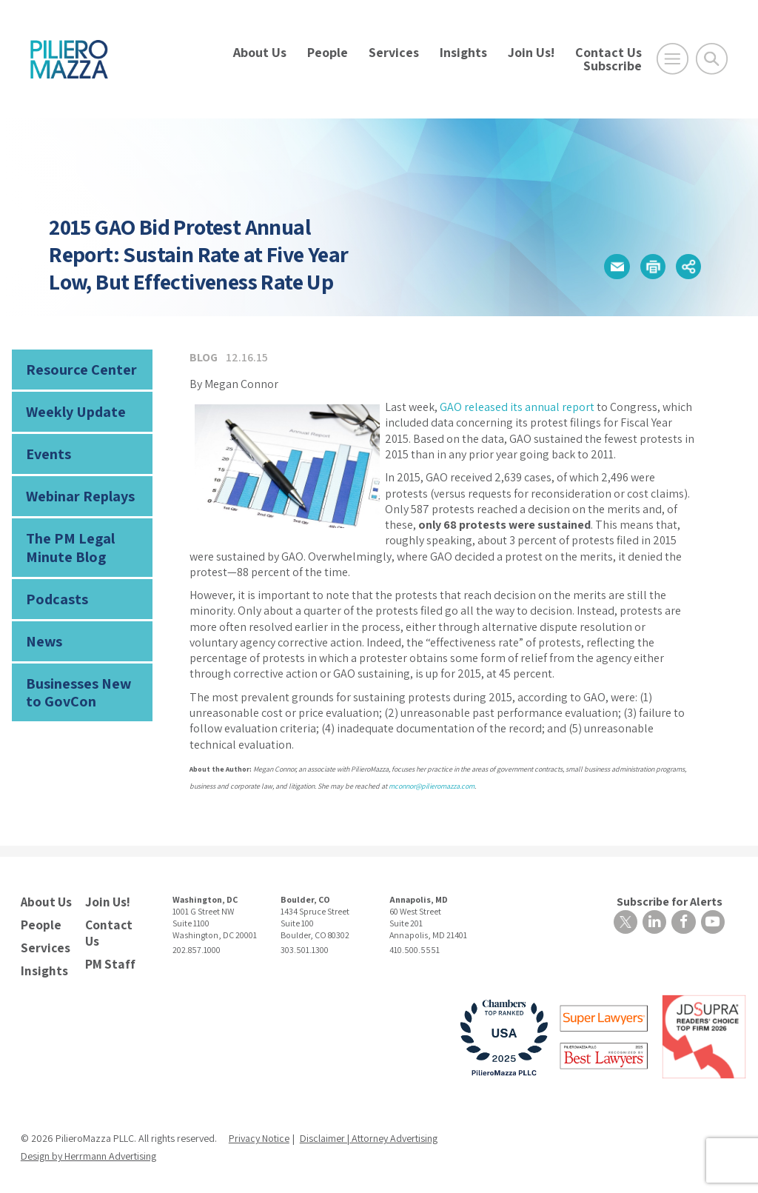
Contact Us (608, 52)
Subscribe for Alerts (672, 901)
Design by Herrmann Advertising (88, 1150)
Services (394, 52)
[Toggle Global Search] (712, 59)
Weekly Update (72, 408)
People (327, 52)
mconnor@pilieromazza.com (431, 786)
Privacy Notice (259, 1133)
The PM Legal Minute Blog (65, 538)
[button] (611, 266)
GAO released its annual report (517, 407)
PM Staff (108, 959)
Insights (463, 52)
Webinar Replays (75, 489)
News (42, 626)
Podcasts (53, 586)
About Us (259, 52)
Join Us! (531, 52)
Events (46, 449)
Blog (204, 357)
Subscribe (612, 65)
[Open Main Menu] (672, 59)
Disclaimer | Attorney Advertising (368, 1133)
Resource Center (75, 368)
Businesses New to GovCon (81, 675)
